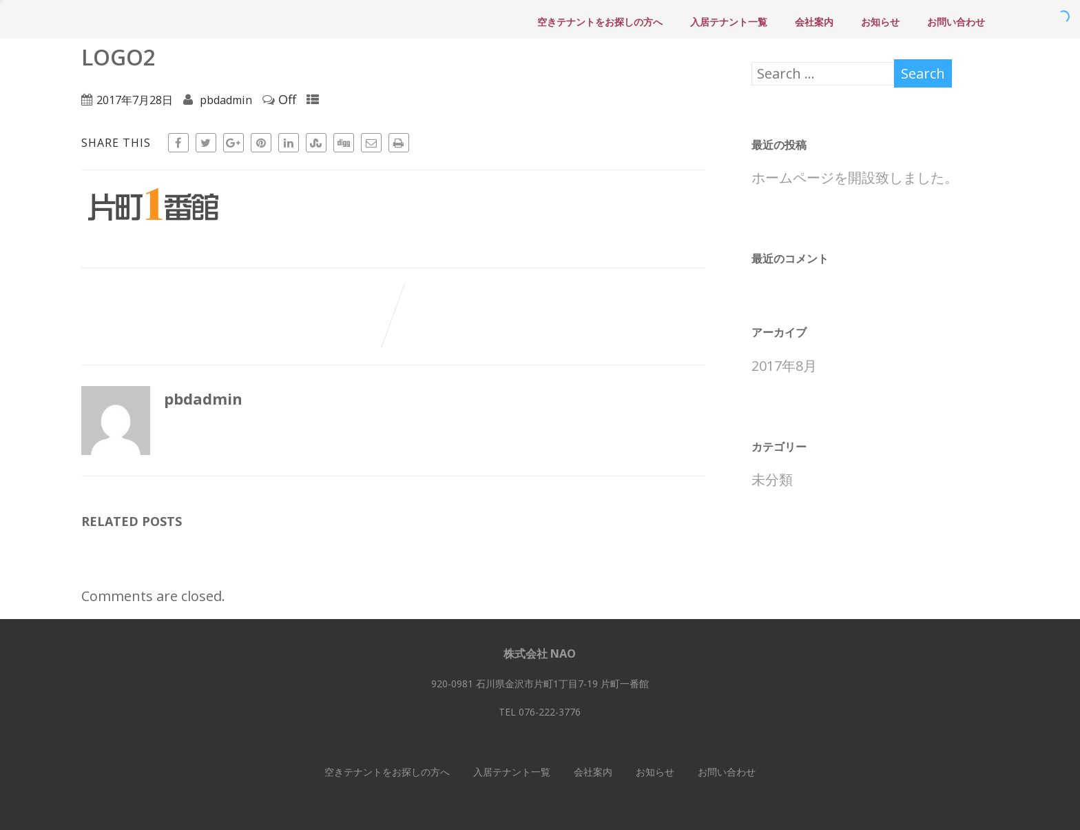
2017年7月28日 (134, 100)
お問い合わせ (956, 21)
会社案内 (814, 21)
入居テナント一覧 (728, 21)
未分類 (772, 479)
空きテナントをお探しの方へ (600, 21)
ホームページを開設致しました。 (854, 177)
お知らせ (880, 21)
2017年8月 (784, 365)
